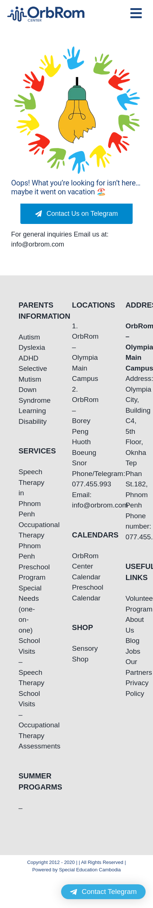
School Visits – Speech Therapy (23, 662)
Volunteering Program (130, 603)
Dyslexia (23, 347)
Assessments (23, 746)
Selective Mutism (23, 374)
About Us (130, 625)
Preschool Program (23, 572)
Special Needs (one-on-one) (23, 609)
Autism (23, 337)
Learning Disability (23, 416)
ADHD (23, 358)
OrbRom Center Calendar (76, 566)
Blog (130, 640)
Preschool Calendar (76, 592)
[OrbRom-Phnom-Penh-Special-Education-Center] (46, 9)
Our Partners (130, 667)
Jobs (130, 651)
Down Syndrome (23, 395)
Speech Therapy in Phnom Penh (23, 493)
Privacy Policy (130, 688)
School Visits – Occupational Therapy (23, 715)
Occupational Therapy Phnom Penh (23, 540)
